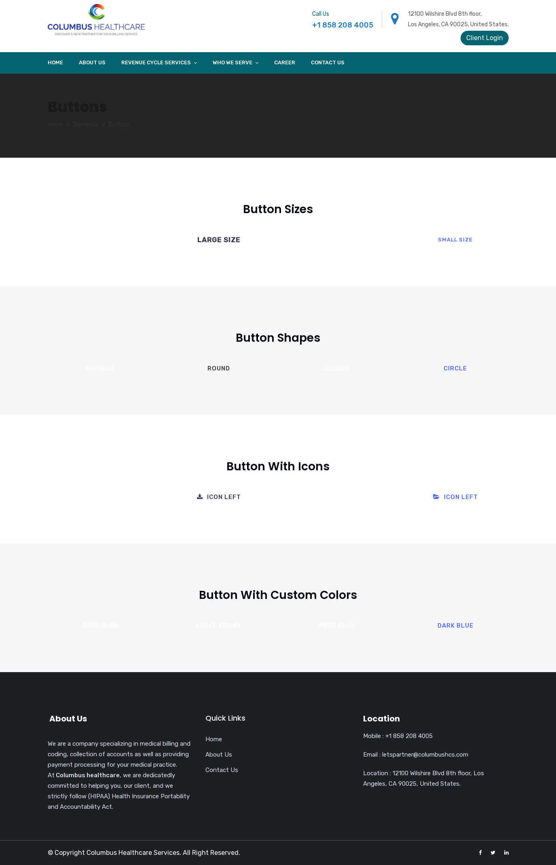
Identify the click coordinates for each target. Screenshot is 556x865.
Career (284, 62)
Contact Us (328, 62)
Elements (85, 124)
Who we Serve (232, 62)
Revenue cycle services (156, 62)
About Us (92, 62)
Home (55, 62)
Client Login (484, 38)
